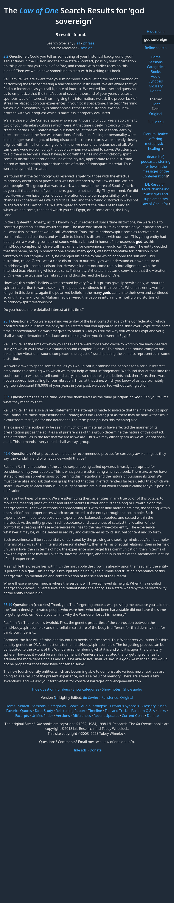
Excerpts (22, 715)
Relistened (109, 697)
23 (5, 321)
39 (5, 397)
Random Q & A (143, 710)
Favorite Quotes (19, 710)
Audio (155, 76)
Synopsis (156, 81)
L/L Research (155, 194)
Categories (156, 66)
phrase (88, 43)
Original (155, 113)
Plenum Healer (155, 141)
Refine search (155, 47)
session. (87, 48)
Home (156, 57)
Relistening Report (70, 710)
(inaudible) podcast (156, 166)
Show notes (111, 689)
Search (23, 706)
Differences (82, 715)
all (78, 43)
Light (156, 104)
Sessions (156, 62)
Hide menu (156, 31)
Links (162, 710)
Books (156, 71)
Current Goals (133, 715)
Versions (63, 715)
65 (5, 604)
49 (5, 453)
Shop (162, 706)
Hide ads (80, 750)
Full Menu (156, 122)
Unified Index (42, 715)
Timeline (95, 710)
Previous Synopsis (124, 706)
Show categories (86, 689)
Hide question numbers (51, 689)
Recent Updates (106, 715)
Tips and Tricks (116, 710)
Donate (156, 91)
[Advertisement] (87, 786)
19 (10, 604)
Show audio (132, 689)
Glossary (156, 86)
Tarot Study (44, 710)
